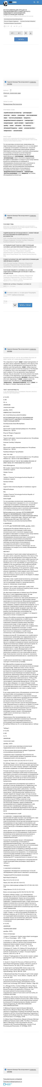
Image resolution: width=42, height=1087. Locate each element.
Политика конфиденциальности (12, 1081)
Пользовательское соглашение (12, 1079)
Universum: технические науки (12, 93)
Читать (21, 39)
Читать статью (25, 305)
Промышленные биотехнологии (12, 104)
